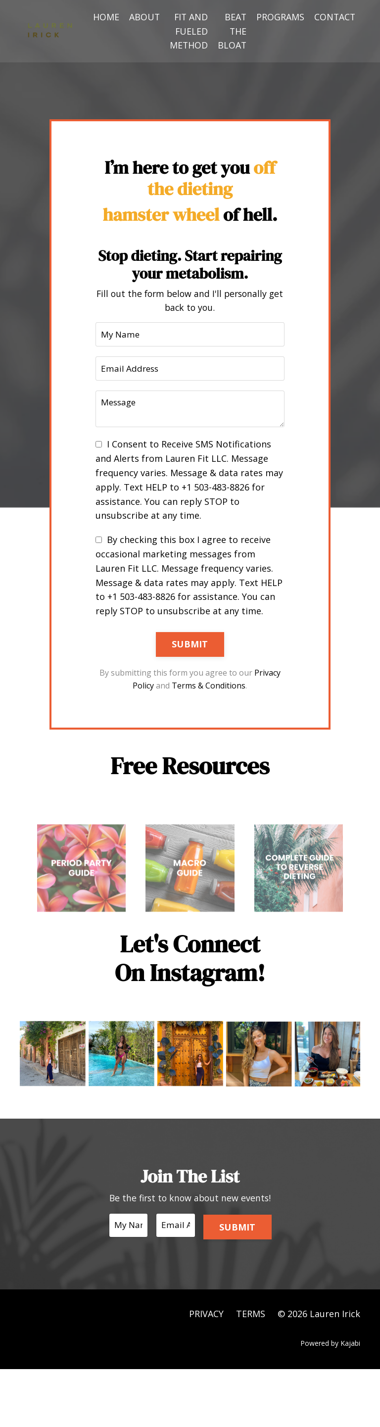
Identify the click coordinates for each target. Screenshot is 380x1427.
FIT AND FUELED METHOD (187, 31)
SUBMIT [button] (190, 683)
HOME (104, 17)
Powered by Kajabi (330, 1401)
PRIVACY (206, 1372)
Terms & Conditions (223, 724)
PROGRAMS (279, 17)
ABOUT (142, 17)
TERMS (250, 1372)
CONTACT (334, 17)
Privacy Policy (143, 724)
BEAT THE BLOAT (230, 31)
